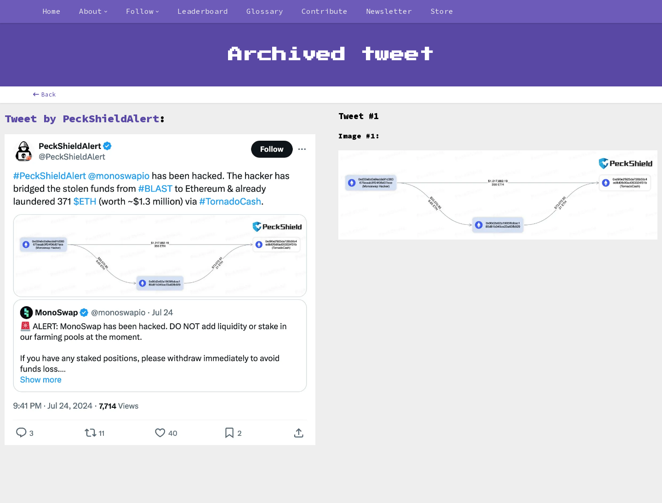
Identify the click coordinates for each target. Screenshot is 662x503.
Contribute (325, 11)
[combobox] (93, 11)
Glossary (264, 11)
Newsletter (389, 11)
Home (51, 11)
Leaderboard (202, 11)
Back (44, 94)
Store (441, 11)
